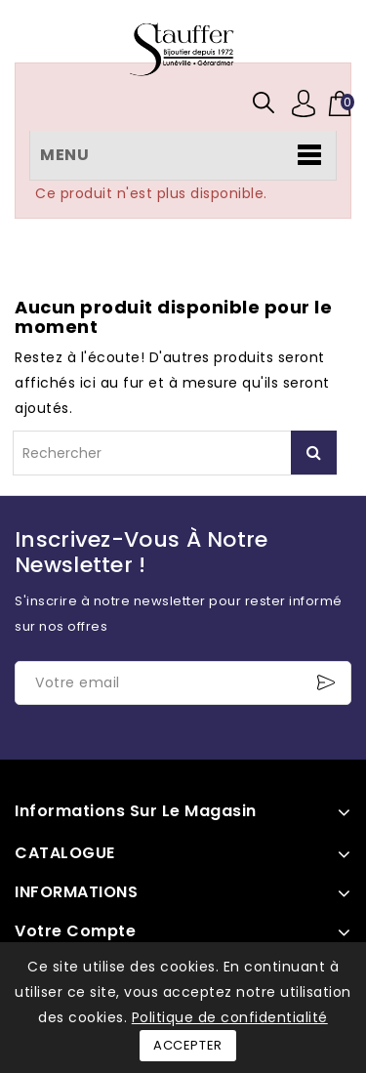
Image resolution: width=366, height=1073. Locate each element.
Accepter (188, 1045)
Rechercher (314, 453)
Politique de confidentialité (230, 1017)
